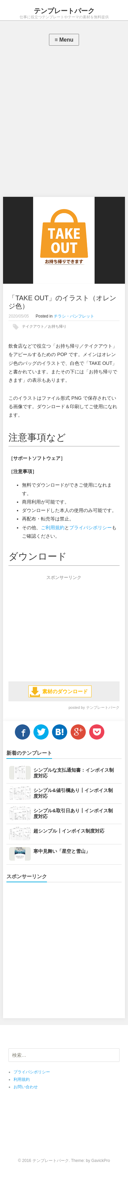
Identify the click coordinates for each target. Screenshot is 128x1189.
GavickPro (100, 1160)
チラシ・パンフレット (74, 316)
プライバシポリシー (90, 527)
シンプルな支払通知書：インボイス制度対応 (73, 772)
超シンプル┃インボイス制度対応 (68, 831)
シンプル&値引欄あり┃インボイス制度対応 (72, 793)
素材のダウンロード (65, 691)
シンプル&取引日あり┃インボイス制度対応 (72, 813)
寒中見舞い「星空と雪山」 (61, 851)
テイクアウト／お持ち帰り (44, 326)
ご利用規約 (53, 527)
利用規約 (22, 1079)
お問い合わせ (26, 1087)
